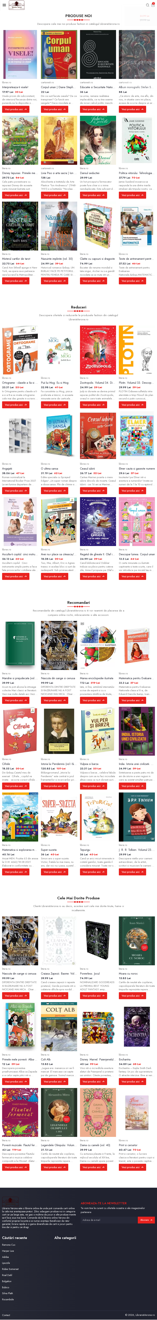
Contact (6, 1315)
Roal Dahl (7, 1276)
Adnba (6, 1257)
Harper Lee (8, 1251)
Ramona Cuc (9, 1245)
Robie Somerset (10, 1269)
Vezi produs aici (16, 110)
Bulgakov (7, 1282)
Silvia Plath (7, 1294)
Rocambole (8, 1300)
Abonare (146, 1220)
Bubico (6, 1288)
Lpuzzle (6, 1263)
